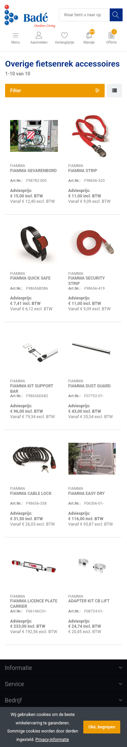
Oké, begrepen (101, 727)
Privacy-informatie (52, 739)
